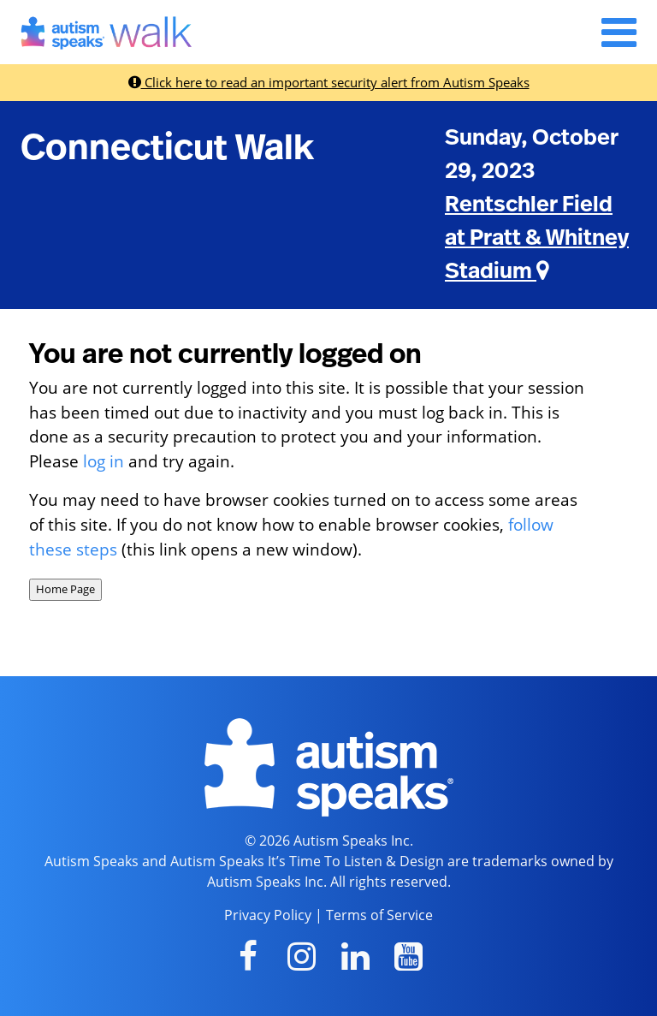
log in (103, 460)
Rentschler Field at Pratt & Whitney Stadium (537, 237)
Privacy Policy (267, 915)
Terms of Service (379, 915)
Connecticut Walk (167, 148)
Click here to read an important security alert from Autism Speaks (329, 82)
